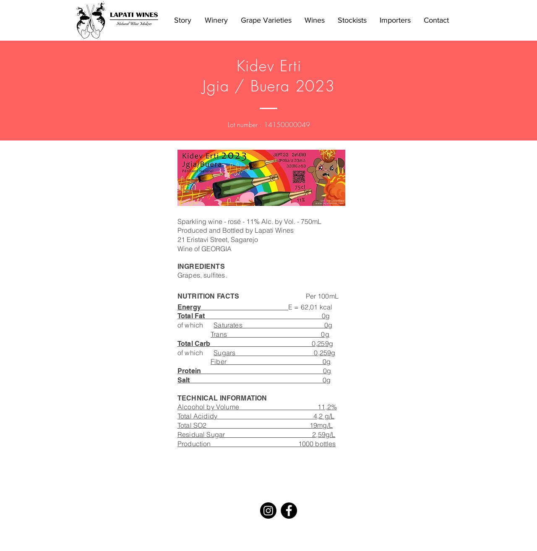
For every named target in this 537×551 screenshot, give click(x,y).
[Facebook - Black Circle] (289, 510)
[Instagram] (268, 510)
